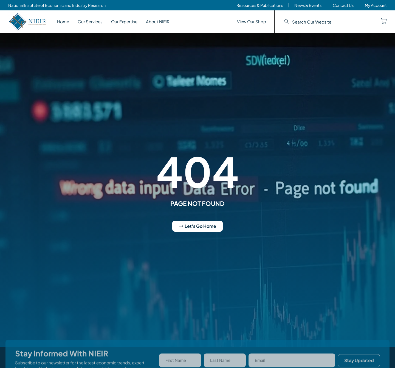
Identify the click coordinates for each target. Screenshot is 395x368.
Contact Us (343, 5)
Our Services (90, 21)
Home (63, 21)
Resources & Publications (259, 5)
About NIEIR (158, 21)
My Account (376, 5)
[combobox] (324, 22)
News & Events (307, 5)
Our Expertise (124, 21)
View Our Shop (251, 21)
